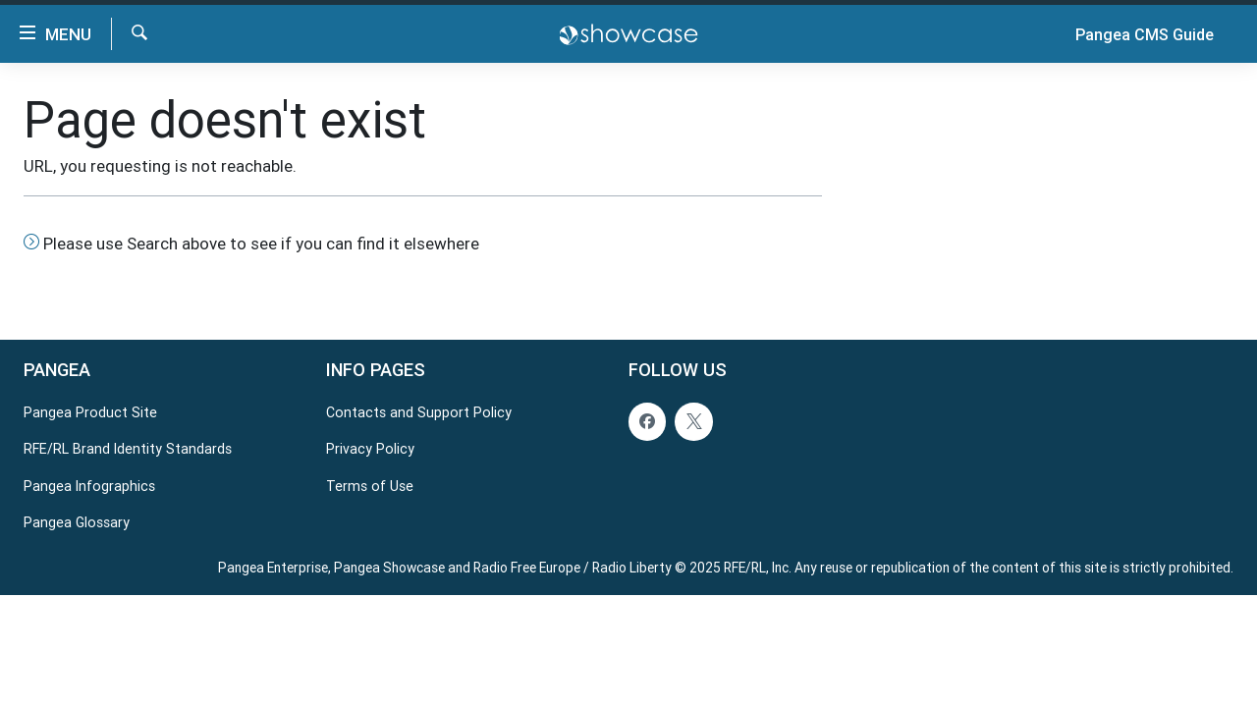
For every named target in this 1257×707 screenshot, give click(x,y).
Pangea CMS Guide (1144, 34)
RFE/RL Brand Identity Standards (128, 449)
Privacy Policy (370, 449)
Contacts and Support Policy (419, 412)
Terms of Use (369, 485)
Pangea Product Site (90, 412)
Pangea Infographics (89, 485)
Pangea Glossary (77, 522)
